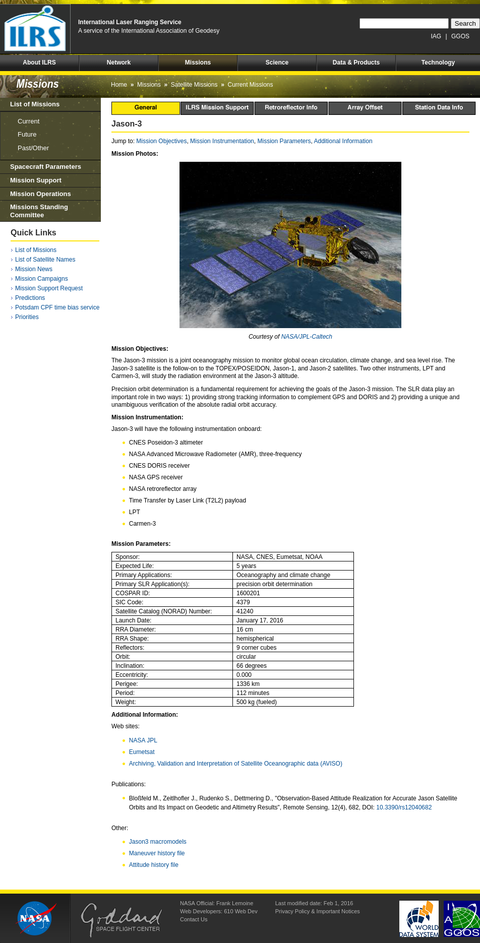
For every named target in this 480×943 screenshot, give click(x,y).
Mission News (33, 269)
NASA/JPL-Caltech (306, 336)
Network (119, 62)
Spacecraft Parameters (45, 166)
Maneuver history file (157, 853)
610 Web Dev (240, 911)
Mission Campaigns (41, 278)
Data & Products (356, 62)
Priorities (27, 317)
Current (28, 121)
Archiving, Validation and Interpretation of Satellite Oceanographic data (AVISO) (235, 763)
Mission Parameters (284, 141)
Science (277, 62)
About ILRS (39, 62)
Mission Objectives (161, 141)
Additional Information (343, 141)
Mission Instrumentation (222, 141)
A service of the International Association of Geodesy (148, 30)
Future (27, 134)
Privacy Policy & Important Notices (317, 911)
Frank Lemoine (234, 903)
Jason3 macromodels (158, 841)
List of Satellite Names (45, 259)
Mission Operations (40, 194)
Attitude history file (153, 864)
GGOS (460, 36)
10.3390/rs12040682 (404, 807)
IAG (436, 36)
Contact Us (193, 919)
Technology (438, 62)
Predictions (30, 297)
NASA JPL (143, 740)
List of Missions (34, 104)
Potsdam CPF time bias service (57, 307)
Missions (198, 62)
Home (119, 84)
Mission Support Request (49, 288)
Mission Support (36, 180)
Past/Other (33, 148)
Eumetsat (142, 752)
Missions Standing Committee (39, 211)
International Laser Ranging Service (130, 22)
